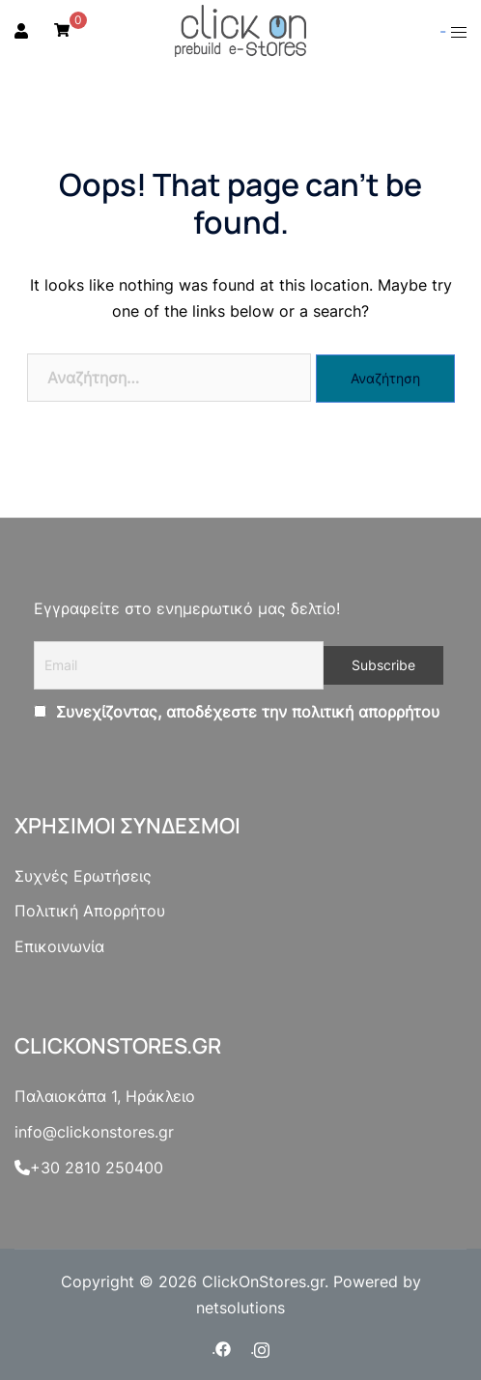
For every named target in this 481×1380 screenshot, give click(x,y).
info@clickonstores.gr (94, 1131)
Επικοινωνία (59, 946)
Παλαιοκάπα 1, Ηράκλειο (104, 1096)
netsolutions (240, 1307)
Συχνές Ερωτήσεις (83, 876)
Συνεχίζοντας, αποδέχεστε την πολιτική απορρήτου (245, 711)
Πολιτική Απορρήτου (89, 910)
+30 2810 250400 (88, 1167)
